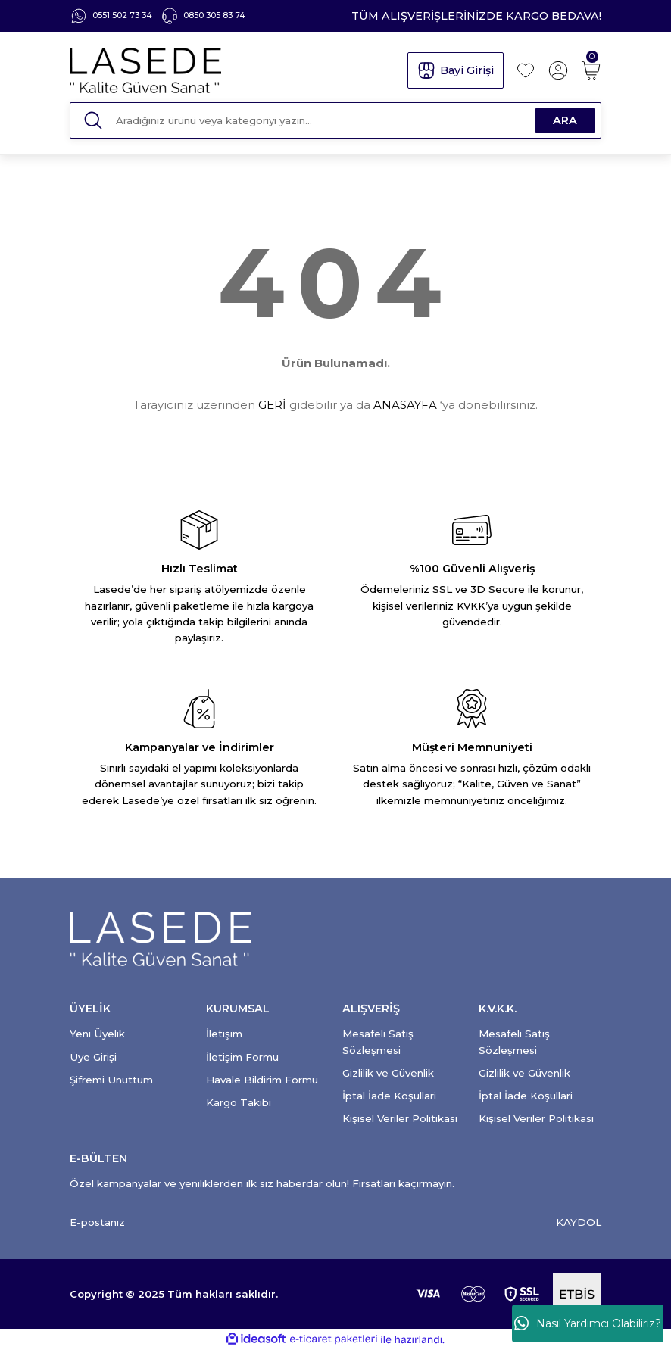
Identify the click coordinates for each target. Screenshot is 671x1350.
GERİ (272, 405)
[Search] (335, 120)
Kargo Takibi (238, 1102)
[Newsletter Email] (335, 1222)
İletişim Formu (242, 1057)
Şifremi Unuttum (111, 1080)
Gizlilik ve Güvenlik (388, 1073)
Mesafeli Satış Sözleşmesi (378, 1041)
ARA (565, 120)
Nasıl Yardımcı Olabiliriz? (587, 1323)
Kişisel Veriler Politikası (399, 1118)
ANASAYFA (405, 405)
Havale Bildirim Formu (262, 1080)
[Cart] (590, 70)
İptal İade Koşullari (389, 1096)
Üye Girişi (93, 1057)
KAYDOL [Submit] (578, 1222)
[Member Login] (558, 70)
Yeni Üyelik (97, 1033)
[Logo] (232, 70)
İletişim (224, 1033)
